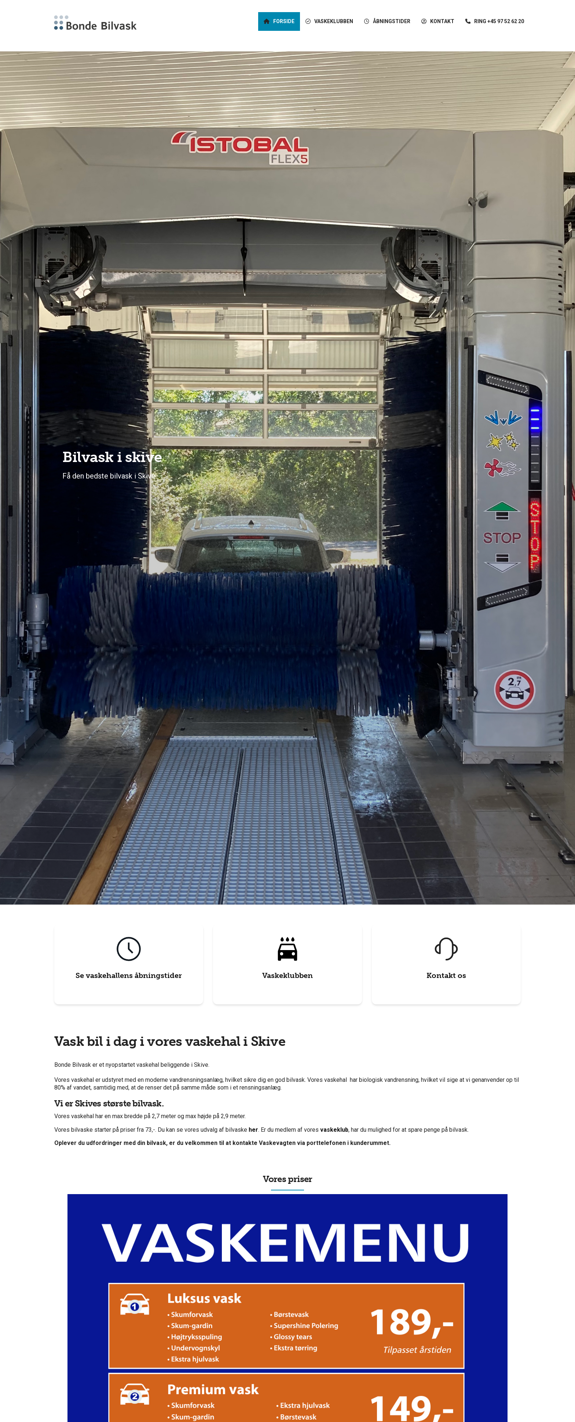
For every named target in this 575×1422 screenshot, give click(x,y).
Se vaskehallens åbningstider (129, 975)
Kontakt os (446, 975)
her (253, 1129)
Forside (283, 22)
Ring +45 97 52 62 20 (499, 22)
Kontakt (442, 22)
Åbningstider (391, 22)
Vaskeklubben (287, 975)
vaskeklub (334, 1129)
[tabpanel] (287, 478)
